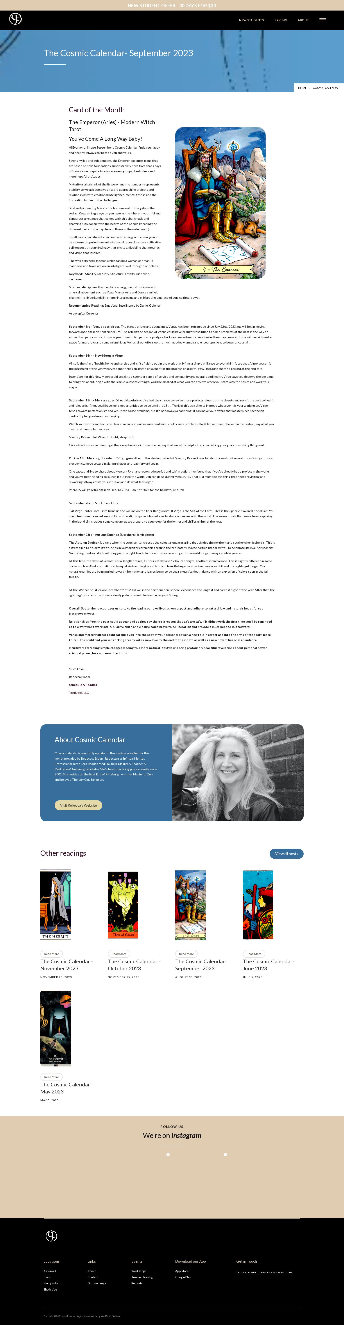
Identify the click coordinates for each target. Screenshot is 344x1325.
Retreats (136, 1283)
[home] (28, 19)
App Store (181, 1271)
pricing (280, 20)
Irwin (47, 1277)
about (303, 20)
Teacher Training (142, 1277)
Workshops (138, 1271)
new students (251, 20)
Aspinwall (50, 1271)
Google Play (183, 1277)
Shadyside (50, 1289)
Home (302, 88)
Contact (93, 1277)
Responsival (112, 1316)
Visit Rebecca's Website (78, 805)
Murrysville (51, 1283)
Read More (51, 954)
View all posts (286, 853)
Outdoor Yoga (97, 1283)
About (92, 1271)
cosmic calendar (326, 88)
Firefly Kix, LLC (79, 692)
